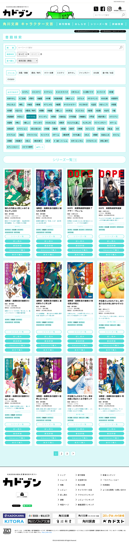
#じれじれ (87, 122)
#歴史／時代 (30, 110)
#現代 (31, 98)
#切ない (20, 116)
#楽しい (27, 122)
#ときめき (83, 104)
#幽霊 (39, 98)
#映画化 (82, 116)
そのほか (10, 79)
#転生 (110, 128)
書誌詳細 (17, 245)
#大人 (87, 134)
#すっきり (38, 122)
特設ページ (64, 504)
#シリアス (45, 134)
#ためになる (50, 122)
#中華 (48, 98)
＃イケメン (8, 229)
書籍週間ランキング (86, 504)
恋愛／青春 (23, 72)
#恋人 (27, 140)
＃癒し (118, 325)
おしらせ (81, 24)
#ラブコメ (11, 134)
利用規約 (106, 485)
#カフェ (116, 134)
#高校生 (62, 116)
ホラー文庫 (48, 72)
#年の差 (101, 128)
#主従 (93, 104)
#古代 (106, 110)
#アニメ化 (48, 104)
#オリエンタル (77, 140)
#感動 (41, 110)
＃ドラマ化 (17, 232)
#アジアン (114, 116)
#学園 (46, 128)
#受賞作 (114, 98)
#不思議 (72, 116)
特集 (62, 485)
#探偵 (53, 116)
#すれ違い (77, 134)
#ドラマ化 (31, 116)
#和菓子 (18, 140)
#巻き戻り (38, 140)
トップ (62, 475)
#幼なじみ (105, 134)
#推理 (58, 104)
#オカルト (75, 92)
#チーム (113, 122)
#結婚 (49, 110)
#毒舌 (21, 134)
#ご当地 (22, 98)
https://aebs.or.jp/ (47, 532)
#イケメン (48, 92)
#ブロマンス (92, 140)
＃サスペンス (89, 229)
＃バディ (38, 229)
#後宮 (29, 104)
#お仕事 (104, 98)
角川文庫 (81, 485)
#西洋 (61, 122)
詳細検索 (118, 24)
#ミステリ (36, 92)
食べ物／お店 (108, 72)
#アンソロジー (13, 147)
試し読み (17, 241)
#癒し (21, 104)
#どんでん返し (73, 122)
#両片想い (102, 116)
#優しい (59, 110)
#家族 (63, 128)
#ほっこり (103, 104)
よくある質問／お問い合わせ (114, 489)
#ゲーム (56, 134)
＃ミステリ (20, 229)
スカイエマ (15, 216)
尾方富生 (76, 216)
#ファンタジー (100, 122)
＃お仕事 (14, 229)
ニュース (63, 480)
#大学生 (69, 110)
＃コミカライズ (9, 232)
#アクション (22, 128)
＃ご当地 (101, 325)
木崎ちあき (74, 214)
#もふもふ (11, 104)
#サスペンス (93, 98)
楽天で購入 (17, 254)
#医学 (71, 128)
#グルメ (81, 98)
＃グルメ (107, 325)
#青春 (38, 104)
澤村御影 (11, 214)
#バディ (25, 92)
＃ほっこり (113, 325)
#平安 (91, 116)
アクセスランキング (86, 494)
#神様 (79, 128)
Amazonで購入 (18, 250)
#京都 (9, 110)
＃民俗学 (44, 229)
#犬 (117, 128)
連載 (62, 499)
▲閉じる (39, 147)
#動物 (55, 128)
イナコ (107, 311)
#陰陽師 (10, 116)
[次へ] (73, 453)
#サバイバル (32, 134)
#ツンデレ (43, 116)
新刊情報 (65, 24)
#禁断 (9, 140)
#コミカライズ (62, 92)
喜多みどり (106, 309)
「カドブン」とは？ (111, 480)
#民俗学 (10, 128)
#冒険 (9, 122)
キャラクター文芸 (85, 489)
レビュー (63, 489)
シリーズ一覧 (99, 24)
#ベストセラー (70, 104)
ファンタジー (84, 72)
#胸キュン (70, 98)
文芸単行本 (82, 480)
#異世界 (66, 134)
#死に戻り (104, 140)
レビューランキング (86, 499)
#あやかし (11, 98)
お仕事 (96, 72)
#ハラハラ (101, 92)
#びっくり (90, 128)
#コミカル (80, 110)
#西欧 (95, 134)
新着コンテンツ (109, 475)
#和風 (113, 104)
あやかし (71, 72)
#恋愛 (111, 92)
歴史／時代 (36, 72)
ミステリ (60, 72)
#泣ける (18, 110)
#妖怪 (90, 110)
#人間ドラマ (88, 92)
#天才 (48, 140)
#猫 (113, 110)
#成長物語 (58, 98)
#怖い (17, 122)
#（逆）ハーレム (61, 140)
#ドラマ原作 (27, 147)
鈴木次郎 (45, 216)
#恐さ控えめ (36, 128)
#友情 (98, 110)
